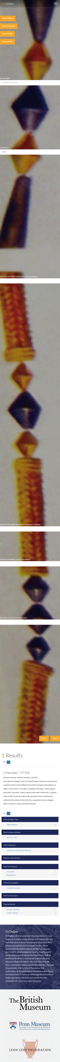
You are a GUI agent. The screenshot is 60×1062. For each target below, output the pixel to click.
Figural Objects (10, 824)
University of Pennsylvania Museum (17, 850)
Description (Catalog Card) (13, 618)
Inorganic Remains (12, 909)
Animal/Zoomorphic (12, 888)
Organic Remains (11, 913)
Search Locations (8, 26)
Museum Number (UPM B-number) (15, 559)
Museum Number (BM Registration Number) (20, 524)
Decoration (9, 872)
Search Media (7, 33)
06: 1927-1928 (10, 837)
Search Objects (7, 18)
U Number (4, 148)
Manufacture (10, 875)
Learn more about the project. (30, 981)
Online (7, 4)
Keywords (5, 78)
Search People (7, 41)
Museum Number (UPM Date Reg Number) (19, 277)
